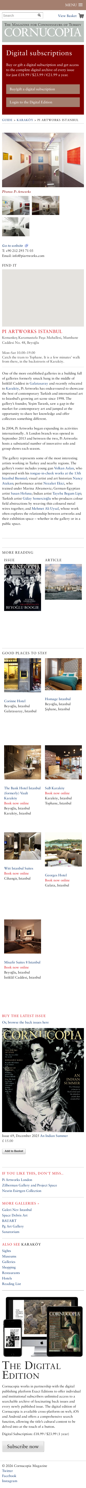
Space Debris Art (15, 1215)
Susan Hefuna (21, 493)
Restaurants (11, 1273)
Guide (7, 120)
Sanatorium (10, 1232)
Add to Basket (14, 1151)
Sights (6, 1251)
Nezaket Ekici (53, 483)
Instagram (9, 1481)
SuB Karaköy (55, 788)
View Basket (67, 16)
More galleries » (20, 1203)
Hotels (7, 1278)
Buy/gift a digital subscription (32, 89)
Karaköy (25, 120)
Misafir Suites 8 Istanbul (22, 962)
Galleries (8, 1262)
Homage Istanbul (58, 699)
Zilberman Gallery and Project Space (29, 1185)
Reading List (11, 1284)
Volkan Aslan (64, 468)
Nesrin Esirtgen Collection (21, 1191)
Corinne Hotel (14, 701)
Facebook (9, 1476)
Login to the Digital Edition (31, 102)
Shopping (9, 1267)
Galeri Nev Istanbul (17, 1210)
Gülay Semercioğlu (37, 498)
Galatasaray (39, 383)
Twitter (7, 1471)
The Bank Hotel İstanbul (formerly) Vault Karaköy (22, 793)
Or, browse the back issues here (25, 1022)
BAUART (9, 1221)
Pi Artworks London (17, 1180)
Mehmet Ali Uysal (45, 508)
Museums (9, 1256)
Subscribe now (23, 1446)
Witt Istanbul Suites (18, 868)
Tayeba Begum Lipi (67, 493)
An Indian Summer (54, 1136)
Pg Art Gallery (13, 1226)
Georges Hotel (56, 875)
